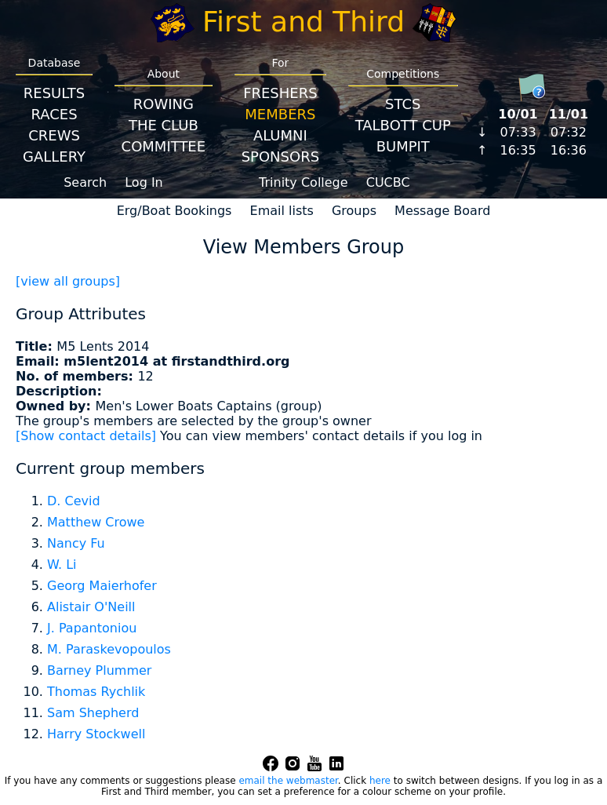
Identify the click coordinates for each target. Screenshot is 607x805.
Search (85, 182)
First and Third (303, 21)
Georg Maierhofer (102, 585)
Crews (54, 135)
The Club (163, 125)
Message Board (442, 210)
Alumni (280, 135)
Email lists (282, 210)
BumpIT (403, 146)
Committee (164, 146)
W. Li (62, 564)
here (380, 780)
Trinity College (303, 182)
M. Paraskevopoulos (109, 649)
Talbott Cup (403, 125)
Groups (354, 210)
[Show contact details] (86, 435)
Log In (144, 182)
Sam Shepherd (93, 712)
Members (280, 114)
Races (54, 114)
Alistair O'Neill (91, 606)
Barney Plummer (99, 670)
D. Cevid (73, 501)
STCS (402, 104)
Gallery (54, 156)
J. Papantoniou (91, 628)
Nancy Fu (76, 543)
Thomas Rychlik (96, 691)
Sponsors (280, 156)
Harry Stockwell (96, 734)
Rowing (163, 104)
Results (54, 93)
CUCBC (388, 182)
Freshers (280, 93)
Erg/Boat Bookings (174, 210)
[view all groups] (68, 281)
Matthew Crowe (95, 522)
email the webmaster (287, 780)
